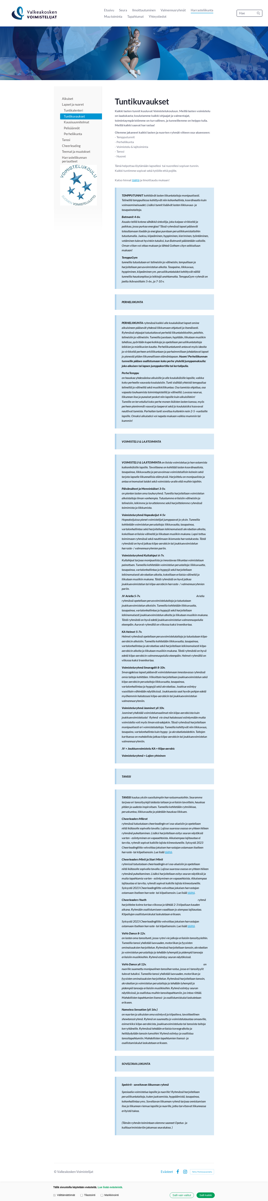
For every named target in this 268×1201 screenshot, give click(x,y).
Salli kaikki (205, 1195)
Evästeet (167, 1171)
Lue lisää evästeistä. (110, 1187)
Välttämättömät (64, 1195)
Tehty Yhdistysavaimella (202, 1172)
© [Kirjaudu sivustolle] (55, 1172)
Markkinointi (110, 1195)
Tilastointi (87, 1195)
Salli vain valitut (182, 1195)
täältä (135, 180)
